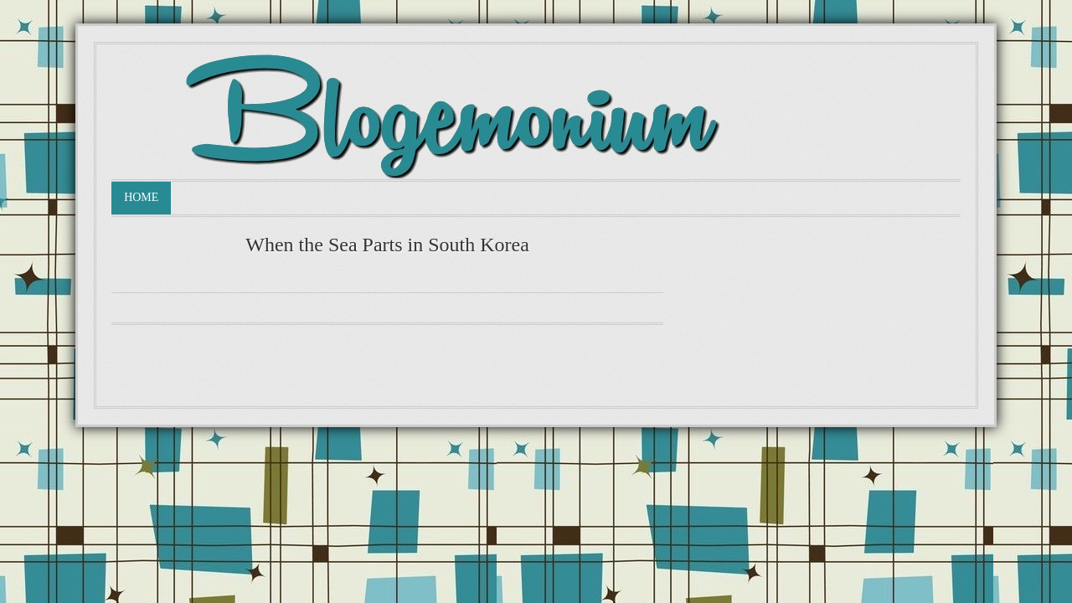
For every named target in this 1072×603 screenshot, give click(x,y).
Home (141, 197)
